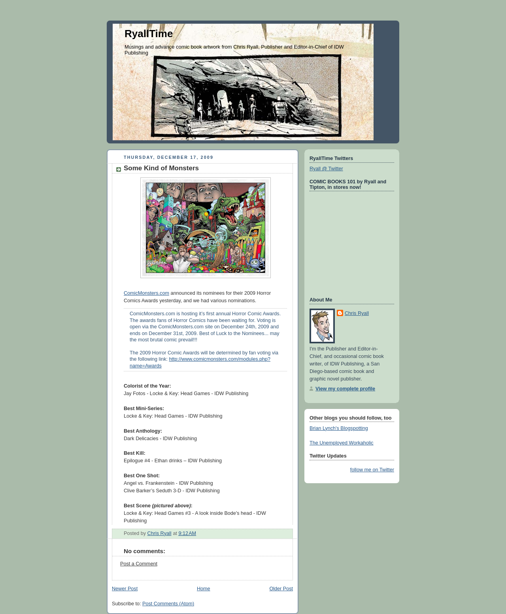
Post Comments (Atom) (168, 603)
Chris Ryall (357, 313)
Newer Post (125, 588)
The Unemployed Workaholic (342, 443)
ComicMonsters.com (146, 293)
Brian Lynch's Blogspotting (339, 428)
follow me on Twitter (372, 470)
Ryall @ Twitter (326, 168)
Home (203, 588)
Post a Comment (138, 564)
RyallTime (149, 34)
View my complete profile (345, 389)
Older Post (281, 588)
